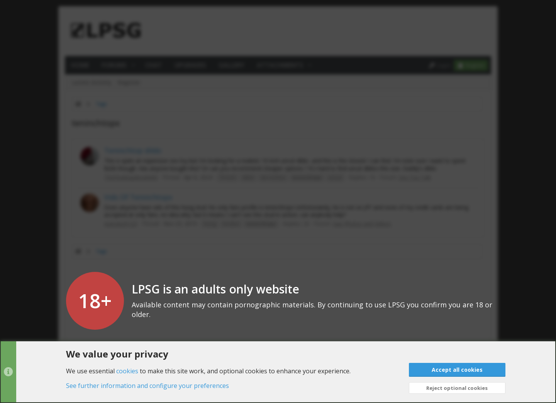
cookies (127, 370)
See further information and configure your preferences (147, 385)
